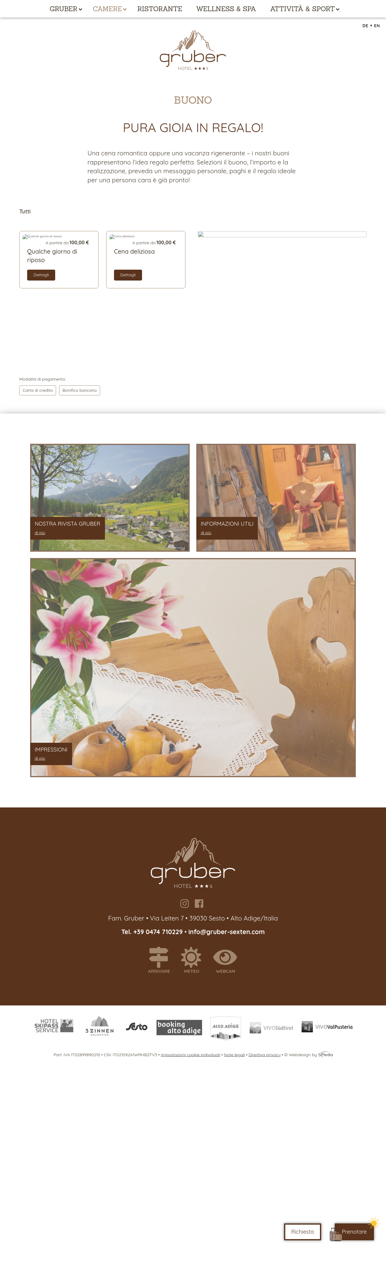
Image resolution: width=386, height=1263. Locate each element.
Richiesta (302, 1231)
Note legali (234, 1054)
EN (377, 25)
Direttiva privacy (264, 1054)
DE (365, 25)
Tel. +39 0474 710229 (153, 932)
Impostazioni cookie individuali (190, 1054)
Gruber (64, 9)
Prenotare (354, 1231)
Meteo (194, 960)
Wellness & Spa (226, 9)
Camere (107, 9)
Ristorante (159, 9)
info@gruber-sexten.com (226, 932)
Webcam (227, 960)
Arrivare (161, 960)
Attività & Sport (302, 9)
